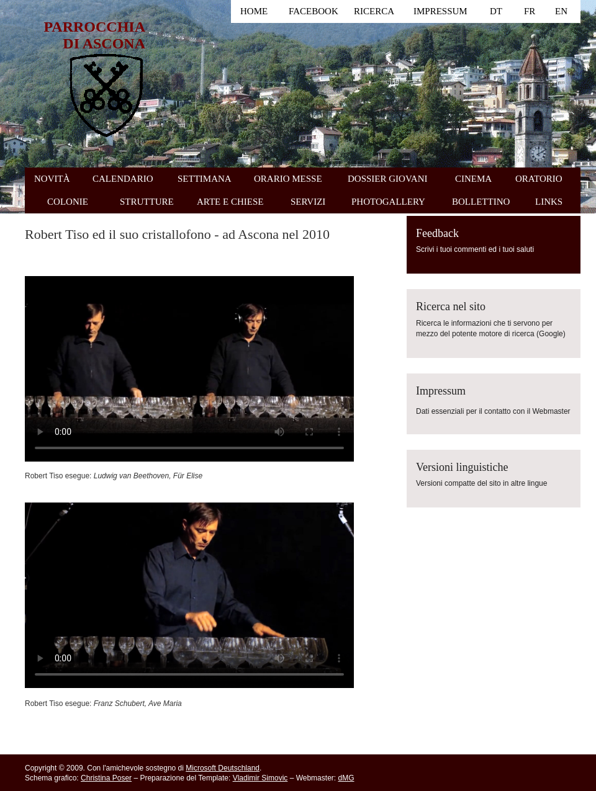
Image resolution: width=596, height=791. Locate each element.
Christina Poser (106, 778)
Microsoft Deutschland (223, 768)
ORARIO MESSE (288, 179)
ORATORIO (538, 179)
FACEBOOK (313, 11)
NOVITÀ (52, 179)
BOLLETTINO (481, 202)
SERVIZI (308, 202)
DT (496, 11)
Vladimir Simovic (260, 778)
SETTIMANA (205, 179)
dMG (346, 778)
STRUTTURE (147, 202)
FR (529, 11)
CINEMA (473, 179)
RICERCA (374, 11)
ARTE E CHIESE (230, 202)
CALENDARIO (123, 179)
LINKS (548, 202)
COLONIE (67, 202)
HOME (254, 11)
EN (561, 11)
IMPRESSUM (440, 11)
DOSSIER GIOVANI (387, 179)
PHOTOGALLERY (388, 202)
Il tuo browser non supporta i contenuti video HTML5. (189, 368)
